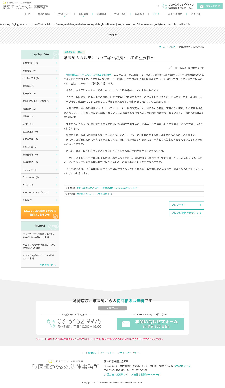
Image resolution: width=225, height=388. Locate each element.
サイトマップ (107, 353)
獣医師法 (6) (28, 85)
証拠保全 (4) (28, 116)
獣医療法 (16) (29, 93)
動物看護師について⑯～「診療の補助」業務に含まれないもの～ (108, 187)
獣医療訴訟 (70, 51)
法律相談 (101, 14)
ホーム (162, 46)
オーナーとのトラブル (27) (35, 192)
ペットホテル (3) (30, 78)
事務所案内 (44, 14)
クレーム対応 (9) (30, 177)
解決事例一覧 (46, 264)
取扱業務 (83, 14)
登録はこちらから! (40, 212)
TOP (27, 14)
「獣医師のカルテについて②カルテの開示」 (90, 74)
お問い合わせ (210, 6)
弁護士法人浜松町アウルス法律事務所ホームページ (132, 374)
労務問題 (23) (29, 70)
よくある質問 (175, 14)
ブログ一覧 (178, 204)
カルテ (81, 51)
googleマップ (183, 366)
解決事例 (139, 14)
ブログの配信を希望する (185, 212)
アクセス (195, 14)
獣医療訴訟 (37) (30, 131)
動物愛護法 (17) (30, 162)
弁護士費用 (120, 14)
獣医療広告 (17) (30, 62)
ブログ (156, 14)
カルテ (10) (27, 184)
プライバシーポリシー (128, 353)
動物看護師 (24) (30, 154)
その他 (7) (27, 200)
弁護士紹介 (64, 14)
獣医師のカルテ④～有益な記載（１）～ (96, 193)
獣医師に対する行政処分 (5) (35, 101)
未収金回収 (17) (30, 139)
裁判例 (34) (27, 123)
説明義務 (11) (29, 108)
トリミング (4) (29, 169)
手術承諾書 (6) (29, 146)
